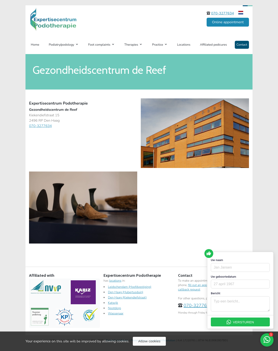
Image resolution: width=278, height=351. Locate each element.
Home (35, 45)
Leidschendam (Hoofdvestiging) (129, 287)
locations (115, 281)
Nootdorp (114, 308)
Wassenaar (115, 313)
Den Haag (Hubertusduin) (125, 292)
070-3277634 (222, 13)
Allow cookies (149, 341)
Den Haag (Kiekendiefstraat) (127, 297)
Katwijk (113, 303)
